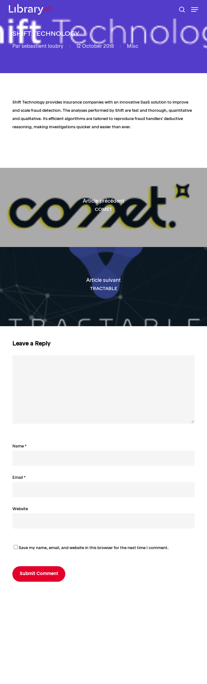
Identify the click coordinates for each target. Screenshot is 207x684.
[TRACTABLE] (103, 286)
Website (20, 509)
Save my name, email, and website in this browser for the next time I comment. (94, 548)
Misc (132, 46)
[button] (194, 9)
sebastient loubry (42, 46)
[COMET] (103, 207)
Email (19, 478)
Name (19, 446)
